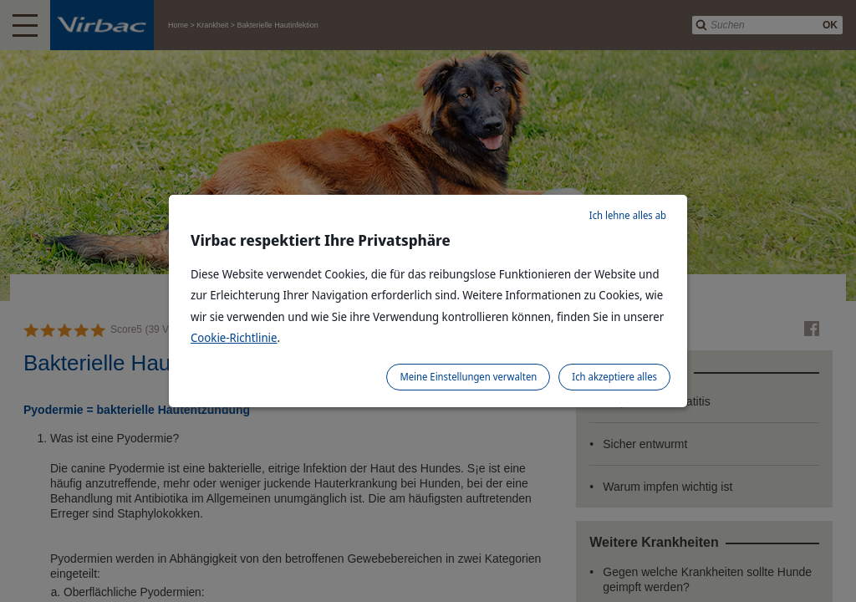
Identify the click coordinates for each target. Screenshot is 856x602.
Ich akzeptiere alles (614, 377)
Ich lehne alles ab (627, 215)
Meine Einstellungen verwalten (468, 377)
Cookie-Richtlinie (234, 337)
